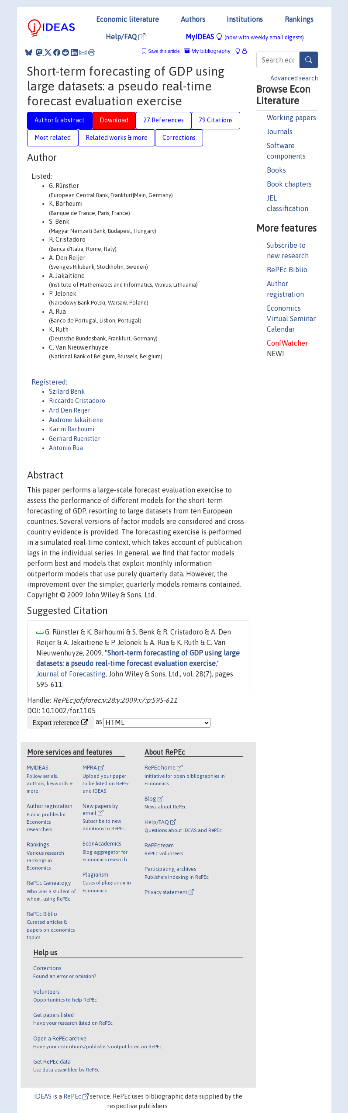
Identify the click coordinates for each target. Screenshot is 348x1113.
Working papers (291, 117)
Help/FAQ (125, 37)
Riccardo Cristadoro (77, 400)
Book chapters (289, 184)
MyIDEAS (245, 37)
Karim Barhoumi (71, 429)
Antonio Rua (66, 447)
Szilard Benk (67, 391)
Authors (193, 19)
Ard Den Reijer (69, 410)
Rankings (299, 19)
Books (276, 170)
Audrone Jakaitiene (76, 419)
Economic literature (127, 19)
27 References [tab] (163, 120)
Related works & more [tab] (117, 137)
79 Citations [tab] (216, 120)
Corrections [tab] (179, 137)
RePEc (76, 1096)
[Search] (309, 60)
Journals (280, 131)
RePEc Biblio (287, 270)
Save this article (163, 51)
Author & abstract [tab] (59, 120)
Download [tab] (114, 120)
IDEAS (43, 1096)
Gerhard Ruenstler (74, 438)
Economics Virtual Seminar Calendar (291, 318)
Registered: (49, 382)
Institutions (245, 19)
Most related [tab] (52, 137)
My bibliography (207, 51)
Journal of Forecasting (71, 674)
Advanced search (294, 78)
